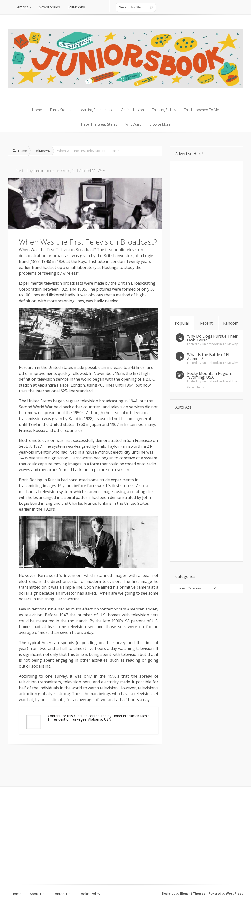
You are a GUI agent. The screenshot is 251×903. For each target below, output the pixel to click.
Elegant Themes (192, 893)
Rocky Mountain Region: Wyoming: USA (209, 375)
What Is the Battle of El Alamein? (208, 356)
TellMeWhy (42, 150)
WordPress (234, 893)
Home (22, 150)
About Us (37, 894)
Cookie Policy (89, 894)
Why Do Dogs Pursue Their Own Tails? (212, 338)
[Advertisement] (65, 758)
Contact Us (61, 894)
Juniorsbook (44, 170)
